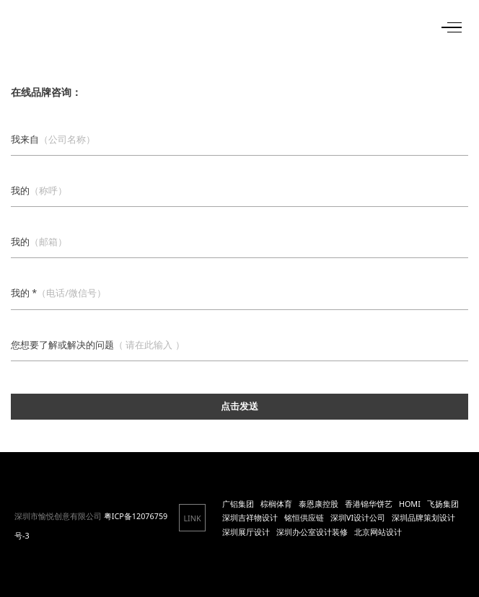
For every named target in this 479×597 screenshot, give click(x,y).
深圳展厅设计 (246, 531)
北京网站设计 (378, 531)
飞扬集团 (443, 503)
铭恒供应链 (304, 517)
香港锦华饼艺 (368, 503)
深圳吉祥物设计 (250, 517)
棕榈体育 (276, 503)
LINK (192, 518)
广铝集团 (238, 503)
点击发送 (239, 407)
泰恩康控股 (318, 503)
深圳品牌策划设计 (423, 517)
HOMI (410, 503)
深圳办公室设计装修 (312, 531)
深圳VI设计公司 (357, 517)
